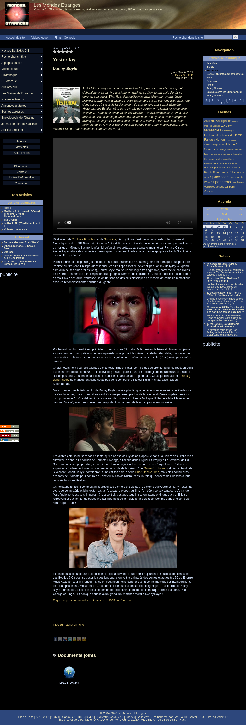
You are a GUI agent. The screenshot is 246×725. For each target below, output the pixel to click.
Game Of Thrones (155, 468)
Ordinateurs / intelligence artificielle (219, 159)
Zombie (209, 191)
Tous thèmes (237, 182)
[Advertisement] (19, 349)
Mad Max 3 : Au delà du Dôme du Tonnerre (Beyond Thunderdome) (22, 214)
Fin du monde (225, 135)
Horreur (220, 139)
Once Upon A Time (147, 472)
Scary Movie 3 (215, 96)
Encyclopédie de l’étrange (17, 117)
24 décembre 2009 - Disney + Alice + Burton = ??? (223, 265)
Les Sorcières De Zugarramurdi (224, 92)
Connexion (21, 183)
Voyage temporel (225, 186)
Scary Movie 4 (215, 88)
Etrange (216, 126)
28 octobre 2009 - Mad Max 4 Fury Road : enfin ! (223, 279)
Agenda (21, 141)
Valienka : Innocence (15, 229)
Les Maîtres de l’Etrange (17, 93)
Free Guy (212, 63)
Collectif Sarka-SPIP (110, 717)
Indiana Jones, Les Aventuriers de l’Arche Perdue (21, 257)
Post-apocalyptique (227, 163)
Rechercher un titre (13, 56)
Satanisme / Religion (226, 171)
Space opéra (220, 177)
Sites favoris (21, 153)
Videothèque (39, 37)
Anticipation (224, 121)
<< (208, 209)
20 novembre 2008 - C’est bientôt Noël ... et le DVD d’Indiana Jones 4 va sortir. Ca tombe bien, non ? (226, 309)
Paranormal (210, 163)
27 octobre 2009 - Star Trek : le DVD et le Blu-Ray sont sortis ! (224, 294)
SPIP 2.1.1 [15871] (48, 717)
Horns (7, 208)
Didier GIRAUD (184, 75)
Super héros (221, 182)
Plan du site (21, 166)
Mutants (218, 154)
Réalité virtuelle (234, 167)
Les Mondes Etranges (57, 5)
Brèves (224, 256)
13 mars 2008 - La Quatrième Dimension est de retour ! (223, 325)
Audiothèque (9, 87)
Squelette (143, 717)
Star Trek (234, 177)
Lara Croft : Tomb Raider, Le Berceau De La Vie (20, 263)
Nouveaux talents (12, 99)
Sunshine (110, 239)
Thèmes (224, 112)
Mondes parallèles (235, 150)
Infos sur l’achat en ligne (68, 624)
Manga (223, 150)
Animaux (210, 120)
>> (240, 209)
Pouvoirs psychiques (215, 167)
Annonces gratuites (13, 105)
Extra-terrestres (218, 127)
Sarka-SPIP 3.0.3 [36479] (78, 717)
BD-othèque (9, 81)
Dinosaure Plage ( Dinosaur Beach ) (19, 247)
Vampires (209, 186)
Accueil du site (15, 37)
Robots (208, 172)
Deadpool (212, 81)
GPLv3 (130, 717)
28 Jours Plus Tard (84, 239)
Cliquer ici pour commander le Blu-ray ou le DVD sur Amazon (92, 600)
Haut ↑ (183, 719)
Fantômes (210, 135)
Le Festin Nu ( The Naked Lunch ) (22, 224)
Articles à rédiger (12, 129)
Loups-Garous (219, 145)
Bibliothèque (9, 75)
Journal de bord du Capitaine (19, 123)
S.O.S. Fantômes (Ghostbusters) (225, 74)
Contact (21, 172)
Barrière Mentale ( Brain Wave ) (21, 242)
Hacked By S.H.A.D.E (15, 50)
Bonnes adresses (12, 111)
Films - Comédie (65, 37)
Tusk (209, 78)
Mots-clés (21, 147)
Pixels (210, 85)
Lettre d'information (21, 177)
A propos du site (11, 63)
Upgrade (9, 252)
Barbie (210, 67)
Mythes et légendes (232, 154)
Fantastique (228, 130)
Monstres (209, 154)
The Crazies (10, 220)
